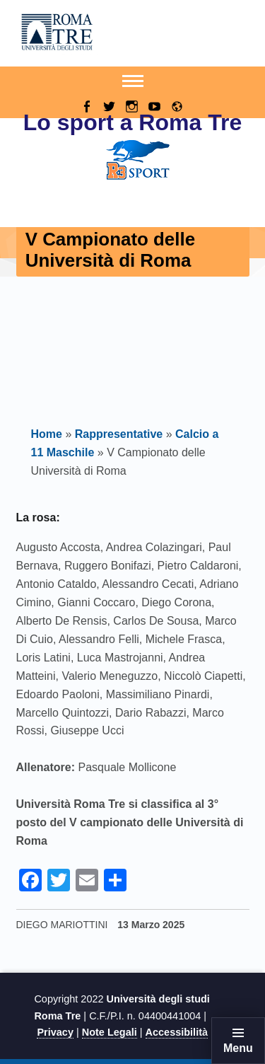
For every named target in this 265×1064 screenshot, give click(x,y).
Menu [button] (238, 1048)
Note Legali (109, 1032)
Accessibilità (177, 1032)
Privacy (55, 1032)
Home (46, 434)
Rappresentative (119, 434)
